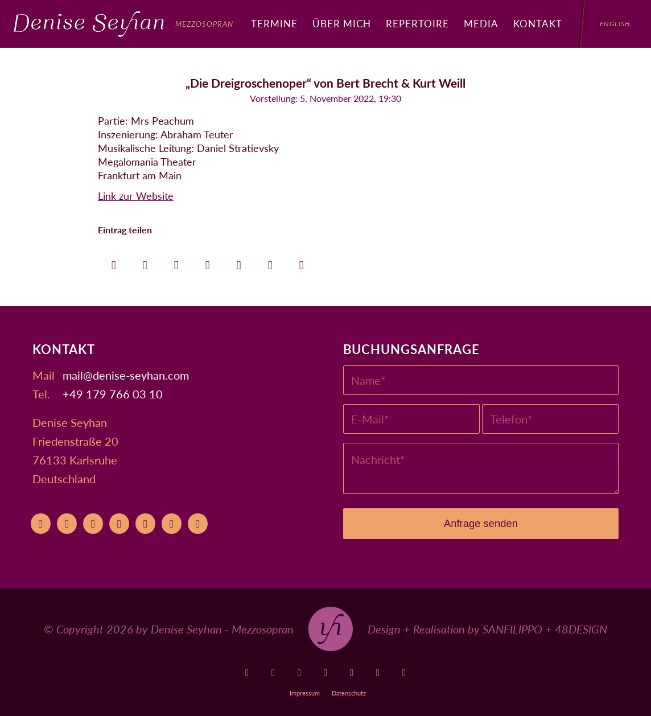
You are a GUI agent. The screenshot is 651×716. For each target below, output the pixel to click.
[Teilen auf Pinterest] (207, 262)
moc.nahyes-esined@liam (126, 375)
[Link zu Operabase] (273, 672)
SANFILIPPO (512, 629)
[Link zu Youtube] (247, 672)
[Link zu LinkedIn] (404, 672)
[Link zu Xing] (378, 672)
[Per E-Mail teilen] (301, 262)
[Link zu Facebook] (299, 672)
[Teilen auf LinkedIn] (238, 262)
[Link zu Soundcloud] (352, 672)
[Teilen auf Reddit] (270, 262)
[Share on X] (144, 262)
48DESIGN (581, 629)
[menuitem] (274, 24)
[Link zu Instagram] (326, 672)
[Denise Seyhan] (123, 24)
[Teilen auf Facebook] (113, 262)
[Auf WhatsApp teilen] (176, 262)
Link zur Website (136, 196)
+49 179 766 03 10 (113, 394)
